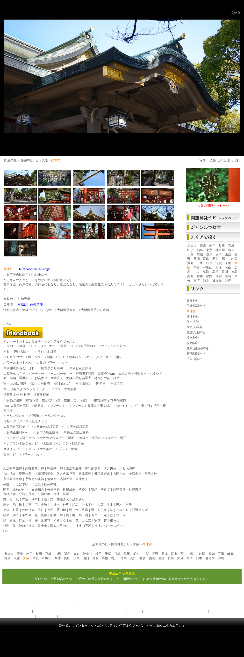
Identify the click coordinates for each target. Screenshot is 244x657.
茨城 (200, 254)
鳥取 (206, 272)
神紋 (6, 510)
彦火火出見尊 (66, 473)
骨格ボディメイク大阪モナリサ (25, 421)
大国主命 (119, 473)
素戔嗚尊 (85, 473)
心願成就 (44, 494)
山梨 (228, 254)
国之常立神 (74, 468)
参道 (28, 504)
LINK (7, 531)
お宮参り (41, 378)
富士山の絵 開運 (14, 383)
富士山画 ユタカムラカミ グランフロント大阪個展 (39, 389)
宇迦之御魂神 (34, 479)
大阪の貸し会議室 (78, 378)
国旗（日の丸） (61, 526)
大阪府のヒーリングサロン (47, 415)
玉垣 (44, 504)
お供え (102, 510)
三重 (200, 263)
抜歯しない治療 (75, 400)
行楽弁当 (140, 373)
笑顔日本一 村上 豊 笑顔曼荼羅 (26, 394)
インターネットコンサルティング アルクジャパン (39, 341)
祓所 (37, 611)
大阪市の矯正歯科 (45, 432)
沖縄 (228, 280)
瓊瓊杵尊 (25, 473)
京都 (228, 263)
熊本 (206, 280)
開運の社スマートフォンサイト (103, 606)
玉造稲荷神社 (196, 306)
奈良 (197, 267)
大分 (180, 558)
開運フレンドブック (181, 616)
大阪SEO (25, 346)
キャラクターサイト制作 (103, 357)
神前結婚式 (27, 526)
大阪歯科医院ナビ (16, 427)
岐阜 (209, 263)
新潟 (197, 259)
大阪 (45, 160)
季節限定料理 (85, 373)
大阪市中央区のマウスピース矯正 (102, 438)
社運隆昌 (135, 489)
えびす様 (22, 484)
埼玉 (231, 250)
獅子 (16, 515)
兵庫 (218, 267)
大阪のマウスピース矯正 (57, 438)
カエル (95, 515)
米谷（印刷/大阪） (16, 351)
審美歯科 (106, 406)
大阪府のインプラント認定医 (63, 443)
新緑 (12, 520)
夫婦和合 (37, 489)
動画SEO (66, 346)
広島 (76, 558)
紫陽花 (45, 520)
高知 (190, 276)
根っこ (114, 520)
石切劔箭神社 (196, 353)
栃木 (218, 254)
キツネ (26, 515)
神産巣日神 (55, 468)
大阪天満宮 (194, 327)
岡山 (228, 267)
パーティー (36, 373)
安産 (94, 489)
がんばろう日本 (23, 616)
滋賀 (218, 263)
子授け (83, 489)
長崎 (228, 276)
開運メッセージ (54, 611)
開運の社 (10, 160)
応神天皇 (66, 479)
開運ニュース (21, 611)
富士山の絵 (63, 383)
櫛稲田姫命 (102, 473)
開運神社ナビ (29, 160)
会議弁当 (124, 373)
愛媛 (200, 276)
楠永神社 (193, 337)
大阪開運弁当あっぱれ (19, 368)
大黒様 (36, 484)
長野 (155, 554)
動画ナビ (9, 454)
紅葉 (22, 520)
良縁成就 (69, 489)
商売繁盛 (119, 489)
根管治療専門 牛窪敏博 (110, 400)
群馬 (209, 254)
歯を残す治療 (150, 406)
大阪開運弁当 (66, 310)
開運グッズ (140, 510)
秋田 (222, 245)
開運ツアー (101, 611)
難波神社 (193, 300)
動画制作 (75, 357)
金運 (56, 494)
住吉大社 (193, 322)
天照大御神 (127, 468)
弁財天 (8, 484)
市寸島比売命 (12, 479)
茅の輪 (61, 510)
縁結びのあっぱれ (107, 378)
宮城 (231, 245)
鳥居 (6, 504)
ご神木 (55, 504)
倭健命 (52, 479)
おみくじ (122, 510)
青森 (203, 245)
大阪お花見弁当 (80, 368)
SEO (11, 346)
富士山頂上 (83, 383)
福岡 (209, 276)
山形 (190, 250)
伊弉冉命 (110, 468)
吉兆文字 (117, 383)
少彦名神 (135, 473)
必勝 (22, 494)
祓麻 (85, 510)
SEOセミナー (46, 346)
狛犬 (6, 515)
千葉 (190, 254)
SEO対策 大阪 (13, 357)
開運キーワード (221, 611)
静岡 (234, 259)
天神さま (81, 479)
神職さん (63, 499)
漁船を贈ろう (46, 616)
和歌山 (207, 267)
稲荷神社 (50, 484)
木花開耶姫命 (44, 473)
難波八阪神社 (196, 332)
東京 (209, 250)
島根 (215, 272)
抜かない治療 (51, 400)
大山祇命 (9, 473)
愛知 (190, 263)
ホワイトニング (127, 406)
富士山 (42, 526)
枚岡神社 (193, 343)
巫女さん (78, 499)
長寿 (31, 494)
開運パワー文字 (80, 611)
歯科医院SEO (87, 346)
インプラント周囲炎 (83, 406)
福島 (200, 250)
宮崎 (197, 280)
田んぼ (86, 520)
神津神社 (193, 316)
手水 (85, 504)
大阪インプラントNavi (19, 449)
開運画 (101, 383)
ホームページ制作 (113, 346)
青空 (25, 499)
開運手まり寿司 (52, 368)
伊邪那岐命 (92, 468)
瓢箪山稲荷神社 (197, 348)
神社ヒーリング (196, 611)
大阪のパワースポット (52, 362)
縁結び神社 (20, 489)
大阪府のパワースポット (108, 616)
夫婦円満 (53, 489)
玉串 (129, 504)
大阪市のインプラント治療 (58, 449)
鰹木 (119, 504)
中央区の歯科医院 (76, 427)
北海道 (192, 245)
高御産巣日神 (34, 468)
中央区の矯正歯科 (76, 432)
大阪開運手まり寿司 (95, 310)
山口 (197, 272)
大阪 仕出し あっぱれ (225, 160)
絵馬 (75, 504)
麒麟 (53, 515)
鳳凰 (44, 515)
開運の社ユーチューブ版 (54, 606)
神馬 (66, 504)
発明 (66, 494)
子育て (105, 489)
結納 (13, 378)
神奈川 (220, 250)
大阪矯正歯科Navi (16, 432)
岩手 (212, 245)
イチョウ (59, 520)
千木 (110, 504)
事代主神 (150, 473)
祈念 (6, 526)
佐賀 (218, 276)
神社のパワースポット (110, 526)
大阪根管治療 (12, 400)
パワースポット (32, 454)
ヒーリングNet (13, 415)
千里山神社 (194, 359)
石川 (215, 259)
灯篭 (16, 510)
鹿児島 (217, 280)
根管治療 (32, 400)
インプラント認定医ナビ (20, 443)
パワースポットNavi (17, 362)
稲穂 (97, 520)
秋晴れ (36, 499)
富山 (206, 259)
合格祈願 (9, 494)
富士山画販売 (40, 383)
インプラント (56, 406)
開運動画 (119, 611)
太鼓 (100, 504)
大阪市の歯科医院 (46, 427)
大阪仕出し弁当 (14, 373)
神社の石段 (83, 526)
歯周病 (38, 406)
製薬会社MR (106, 373)
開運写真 (134, 611)
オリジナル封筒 (45, 351)
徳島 (234, 272)
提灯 (41, 510)
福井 (225, 259)
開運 (6, 489)
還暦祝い (25, 378)
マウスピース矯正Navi (19, 438)
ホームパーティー (59, 373)
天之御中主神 (12, 468)
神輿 (50, 510)
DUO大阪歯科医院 (16, 406)
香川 (225, 272)
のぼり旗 (28, 510)
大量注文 (56, 378)
